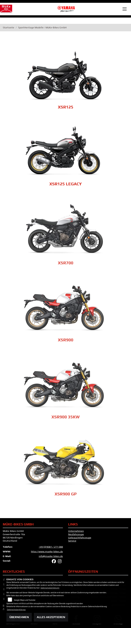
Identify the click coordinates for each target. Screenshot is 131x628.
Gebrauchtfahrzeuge (79, 537)
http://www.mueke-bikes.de (47, 551)
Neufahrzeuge (76, 534)
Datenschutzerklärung (50, 588)
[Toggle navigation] (124, 9)
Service (72, 540)
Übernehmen (19, 617)
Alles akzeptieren (51, 617)
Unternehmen (76, 531)
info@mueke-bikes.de (51, 556)
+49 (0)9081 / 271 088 (51, 546)
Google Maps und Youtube (24, 600)
